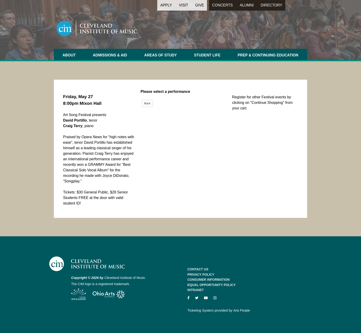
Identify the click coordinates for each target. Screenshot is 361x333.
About (69, 55)
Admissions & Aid (110, 55)
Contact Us (197, 269)
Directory (271, 5)
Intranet (195, 290)
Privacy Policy (200, 274)
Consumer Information (208, 279)
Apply (166, 5)
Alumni (246, 5)
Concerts (222, 5)
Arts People (241, 310)
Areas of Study (160, 55)
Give (199, 5)
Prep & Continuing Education (268, 55)
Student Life (207, 55)
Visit (183, 5)
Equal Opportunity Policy (211, 285)
